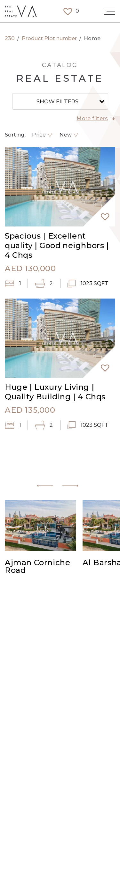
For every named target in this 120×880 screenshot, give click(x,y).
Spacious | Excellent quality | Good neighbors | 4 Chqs (57, 245)
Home (92, 38)
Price (39, 134)
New (66, 134)
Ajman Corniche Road (37, 567)
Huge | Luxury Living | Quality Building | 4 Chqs (55, 391)
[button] (102, 213)
